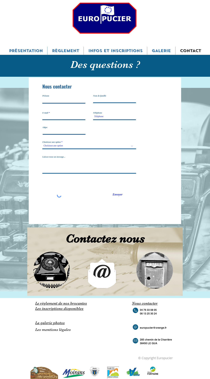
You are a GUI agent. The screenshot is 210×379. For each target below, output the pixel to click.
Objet (45, 127)
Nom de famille (99, 96)
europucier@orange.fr (153, 327)
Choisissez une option (51, 142)
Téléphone (97, 113)
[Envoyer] (117, 195)
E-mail (45, 113)
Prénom (45, 96)
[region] (51, 270)
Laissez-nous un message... (53, 157)
